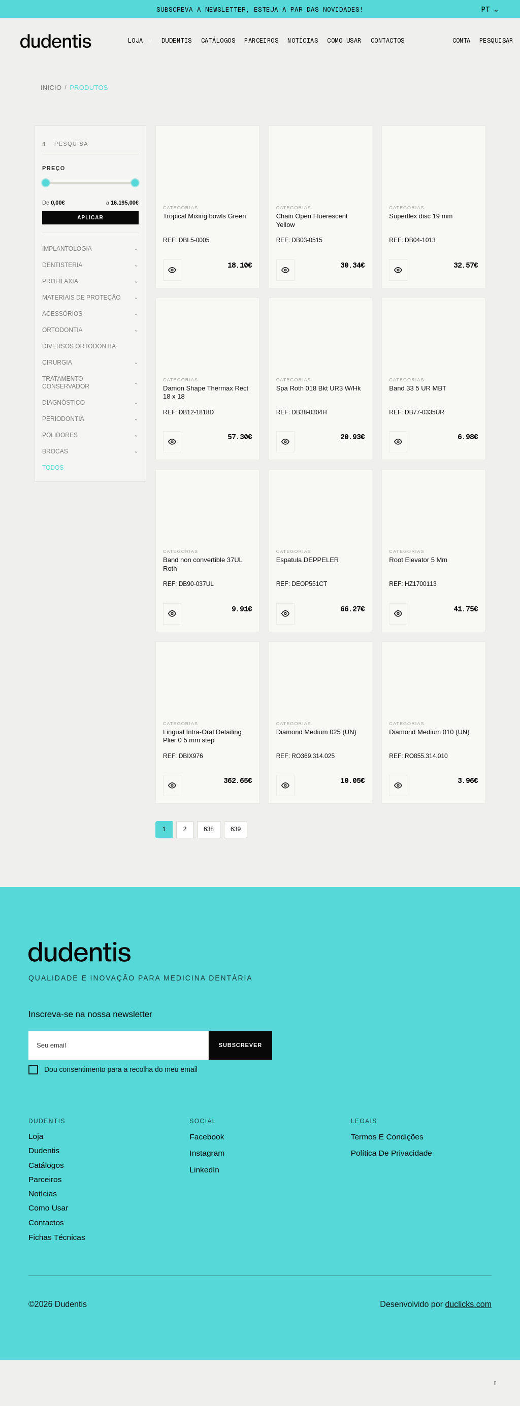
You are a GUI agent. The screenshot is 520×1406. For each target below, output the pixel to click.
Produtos (89, 86)
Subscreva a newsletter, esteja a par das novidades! (260, 9)
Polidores (60, 431)
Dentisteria (62, 261)
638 (209, 826)
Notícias (302, 41)
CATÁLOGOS (218, 41)
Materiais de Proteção (81, 294)
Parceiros (261, 41)
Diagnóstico (63, 399)
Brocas (55, 447)
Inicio (51, 86)
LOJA (135, 41)
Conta (458, 41)
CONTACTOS (388, 41)
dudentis (43, 1147)
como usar (47, 1203)
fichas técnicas (55, 1232)
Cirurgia (57, 359)
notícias (42, 1189)
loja (35, 1133)
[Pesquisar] (45, 140)
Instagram (206, 1150)
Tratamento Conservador (65, 379)
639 (236, 826)
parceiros (44, 1175)
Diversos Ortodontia (79, 342)
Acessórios (62, 310)
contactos (45, 1218)
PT (490, 9)
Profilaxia (60, 277)
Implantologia (67, 245)
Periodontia (63, 415)
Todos (52, 464)
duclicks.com (468, 1299)
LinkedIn (203, 1166)
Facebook (206, 1133)
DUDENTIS (176, 41)
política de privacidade (390, 1150)
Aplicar (90, 214)
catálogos (45, 1161)
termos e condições (386, 1133)
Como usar (344, 41)
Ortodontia (62, 326)
